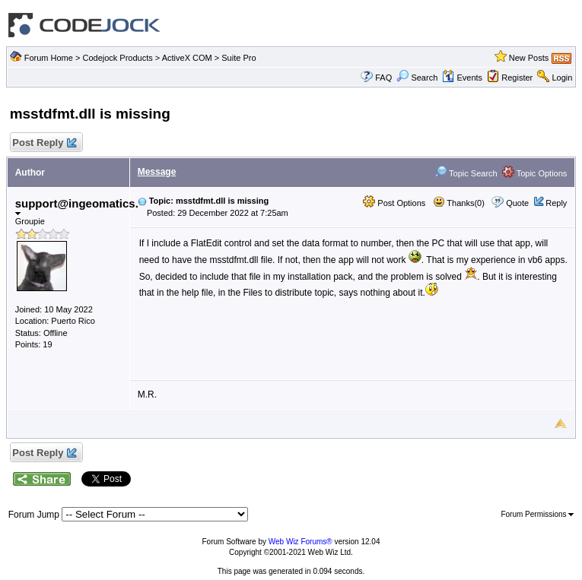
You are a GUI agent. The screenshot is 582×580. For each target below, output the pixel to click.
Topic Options (535, 173)
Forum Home (48, 57)
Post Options (394, 203)
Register (517, 77)
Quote (517, 203)
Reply (556, 203)
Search (416, 77)
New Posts (529, 57)
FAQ (383, 77)
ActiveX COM (187, 57)
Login (562, 77)
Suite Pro (238, 57)
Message (157, 171)
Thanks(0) (459, 203)
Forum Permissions (537, 514)
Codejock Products (117, 57)
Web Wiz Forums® (300, 541)
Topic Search (465, 173)
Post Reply (44, 143)
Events (462, 77)
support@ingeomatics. (76, 206)
